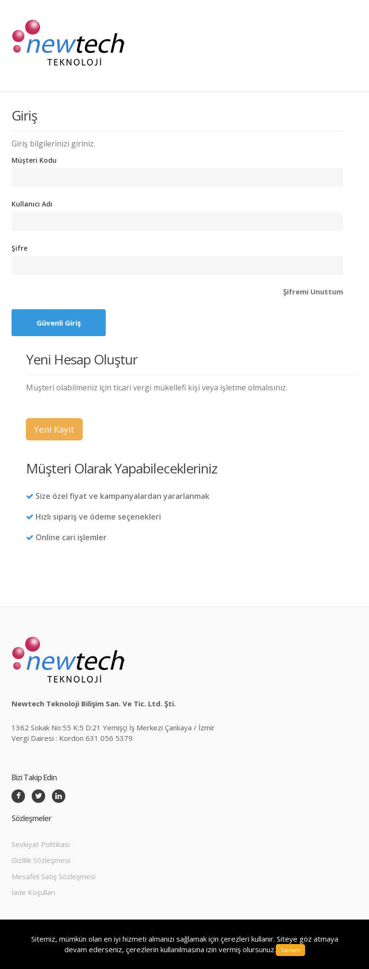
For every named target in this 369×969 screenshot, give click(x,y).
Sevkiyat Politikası (41, 844)
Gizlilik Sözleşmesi (41, 860)
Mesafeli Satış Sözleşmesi (54, 876)
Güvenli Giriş (59, 322)
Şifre (19, 248)
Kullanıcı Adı (32, 203)
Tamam (290, 950)
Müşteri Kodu (34, 160)
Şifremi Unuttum (313, 291)
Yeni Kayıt (54, 429)
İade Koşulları (33, 892)
